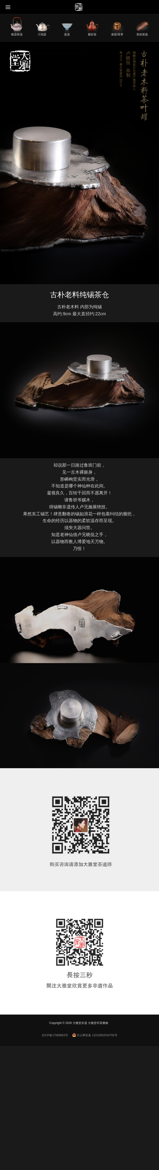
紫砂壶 (92, 34)
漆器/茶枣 (117, 34)
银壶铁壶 (17, 34)
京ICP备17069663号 (55, 1035)
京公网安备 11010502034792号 (94, 1035)
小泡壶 (42, 34)
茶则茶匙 (142, 34)
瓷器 (67, 34)
